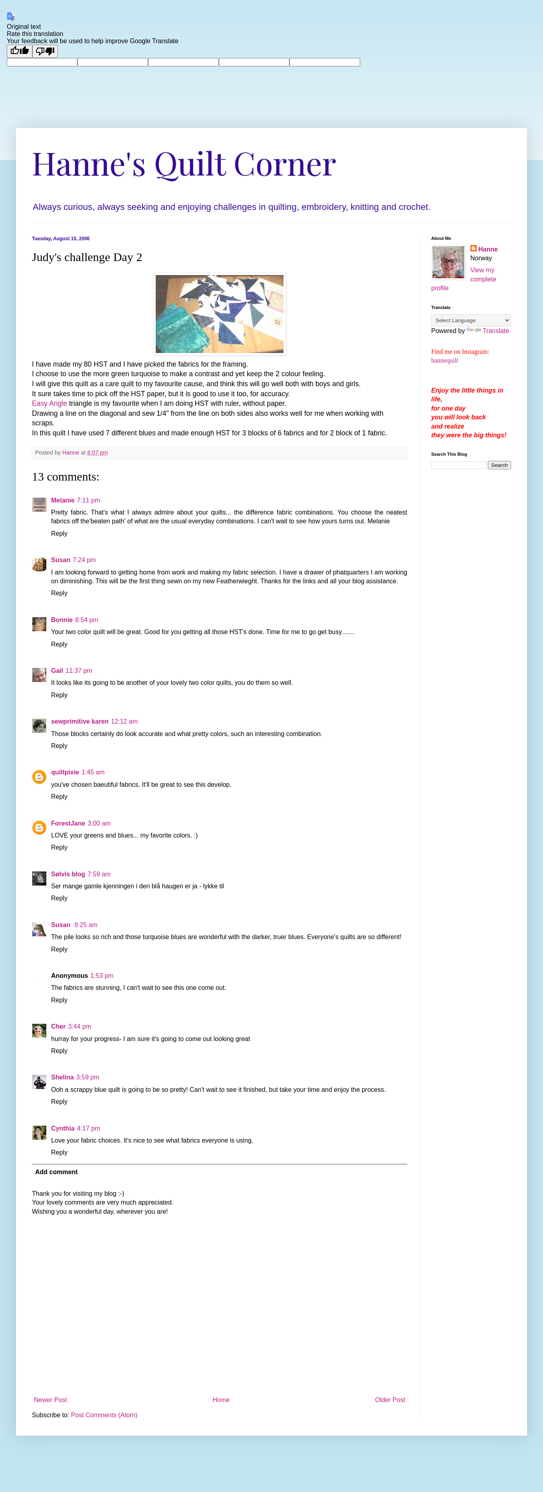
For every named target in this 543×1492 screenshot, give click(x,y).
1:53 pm (101, 975)
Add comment (56, 1172)
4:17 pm (88, 1128)
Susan (60, 560)
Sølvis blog (68, 874)
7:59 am (99, 874)
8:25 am (85, 925)
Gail (57, 670)
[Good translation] (19, 51)
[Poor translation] (45, 51)
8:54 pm (86, 619)
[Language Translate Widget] (471, 320)
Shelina (62, 1077)
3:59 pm (87, 1077)
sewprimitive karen (80, 721)
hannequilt (444, 360)
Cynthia (63, 1128)
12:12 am (124, 721)
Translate (488, 330)
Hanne (488, 249)
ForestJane (68, 823)
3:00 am (99, 823)
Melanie (63, 500)
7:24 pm (84, 560)
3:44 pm (79, 1026)
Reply (59, 533)
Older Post (390, 1399)
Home (221, 1399)
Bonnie (62, 619)
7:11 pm (88, 500)
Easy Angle (49, 403)
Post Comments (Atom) (104, 1415)
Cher (58, 1026)
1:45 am (93, 772)
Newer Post (50, 1399)
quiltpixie (65, 772)
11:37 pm (78, 670)
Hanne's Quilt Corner (184, 162)
